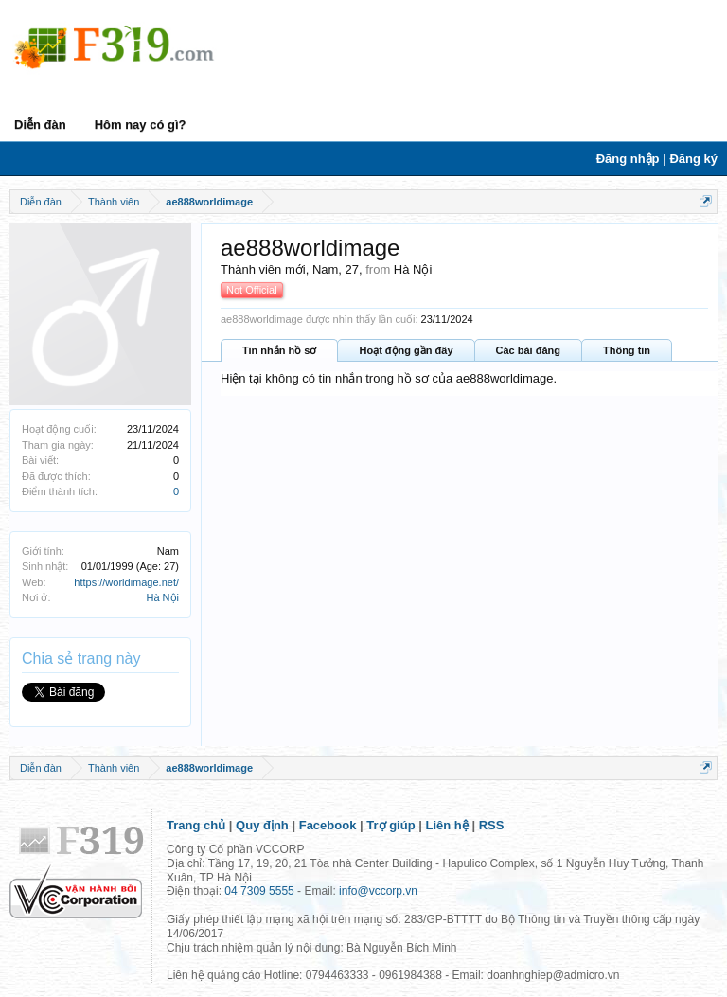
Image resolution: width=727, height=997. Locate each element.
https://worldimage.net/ (126, 582)
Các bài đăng (528, 350)
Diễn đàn (40, 124)
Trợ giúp (390, 825)
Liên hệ (447, 825)
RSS (492, 825)
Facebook (328, 825)
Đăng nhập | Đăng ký (657, 158)
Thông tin (626, 350)
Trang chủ (196, 825)
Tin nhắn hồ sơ (279, 350)
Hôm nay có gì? (140, 124)
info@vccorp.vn (378, 891)
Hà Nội (162, 597)
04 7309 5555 (258, 891)
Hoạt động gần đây (405, 350)
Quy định (262, 825)
